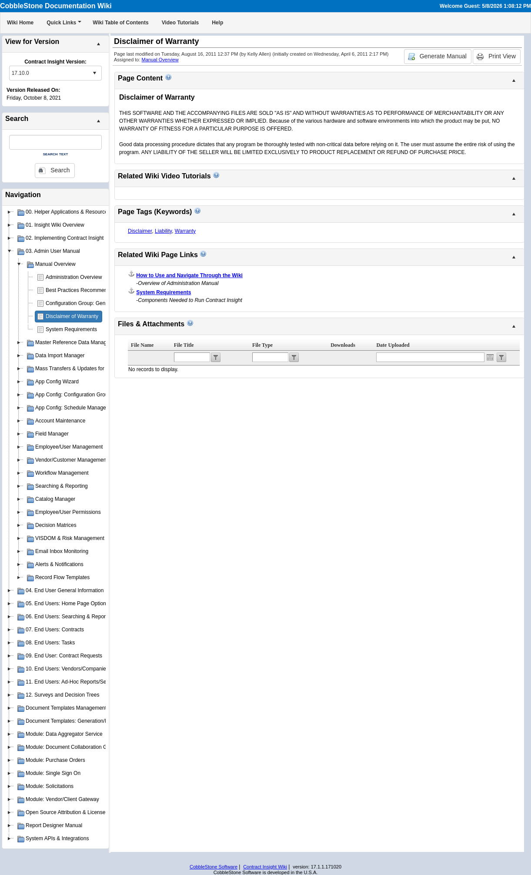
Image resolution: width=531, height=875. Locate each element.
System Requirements (71, 329)
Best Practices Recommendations (85, 290)
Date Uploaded (392, 345)
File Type (262, 345)
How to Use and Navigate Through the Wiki (189, 275)
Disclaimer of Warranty (72, 316)
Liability (163, 231)
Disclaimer (140, 231)
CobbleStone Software (213, 866)
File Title (184, 345)
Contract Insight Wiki (265, 866)
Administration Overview (74, 277)
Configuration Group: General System (89, 303)
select (94, 73)
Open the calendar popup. (490, 357)
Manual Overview (160, 59)
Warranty (185, 231)
